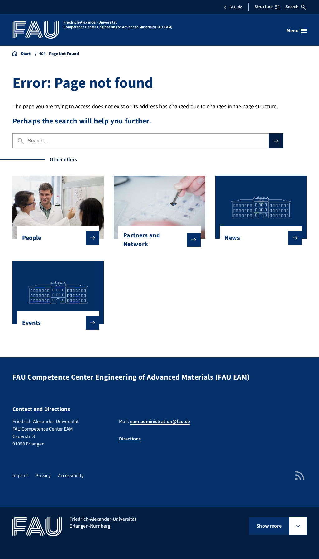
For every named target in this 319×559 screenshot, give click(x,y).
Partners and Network (157, 240)
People (55, 238)
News (258, 238)
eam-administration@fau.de (160, 421)
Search (295, 7)
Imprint (20, 475)
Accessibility (70, 475)
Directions (130, 439)
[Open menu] (296, 31)
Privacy (43, 475)
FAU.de (233, 7)
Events (55, 323)
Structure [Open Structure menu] (267, 7)
